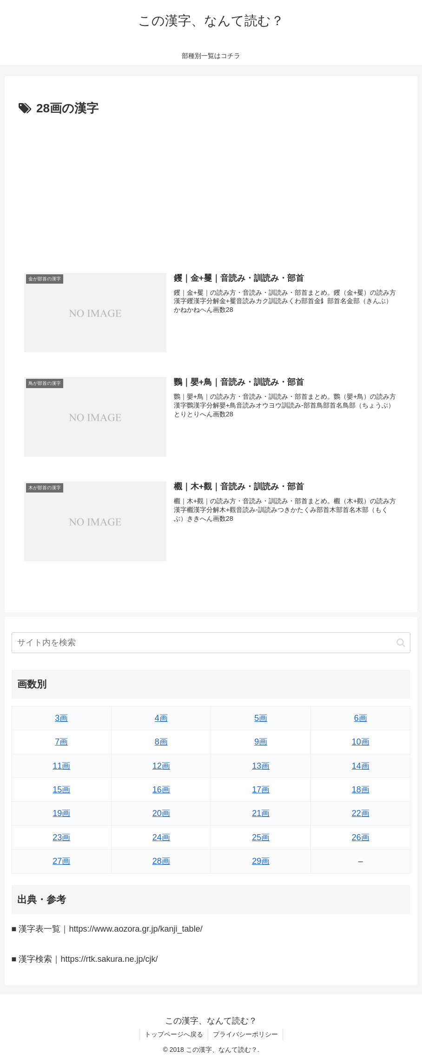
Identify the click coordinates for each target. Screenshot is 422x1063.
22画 (360, 813)
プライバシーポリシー (245, 1034)
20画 (161, 813)
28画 (161, 861)
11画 (61, 766)
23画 (61, 837)
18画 (360, 789)
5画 (260, 718)
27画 (61, 861)
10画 (360, 741)
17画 (261, 789)
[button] (401, 642)
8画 (161, 741)
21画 (261, 813)
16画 (161, 789)
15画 (61, 789)
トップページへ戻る (174, 1034)
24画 (161, 837)
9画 (260, 741)
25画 (261, 837)
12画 (161, 766)
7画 (61, 741)
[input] (211, 642)
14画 (360, 766)
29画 (261, 861)
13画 (261, 766)
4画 (161, 718)
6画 (360, 718)
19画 (61, 813)
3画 (61, 718)
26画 (360, 837)
